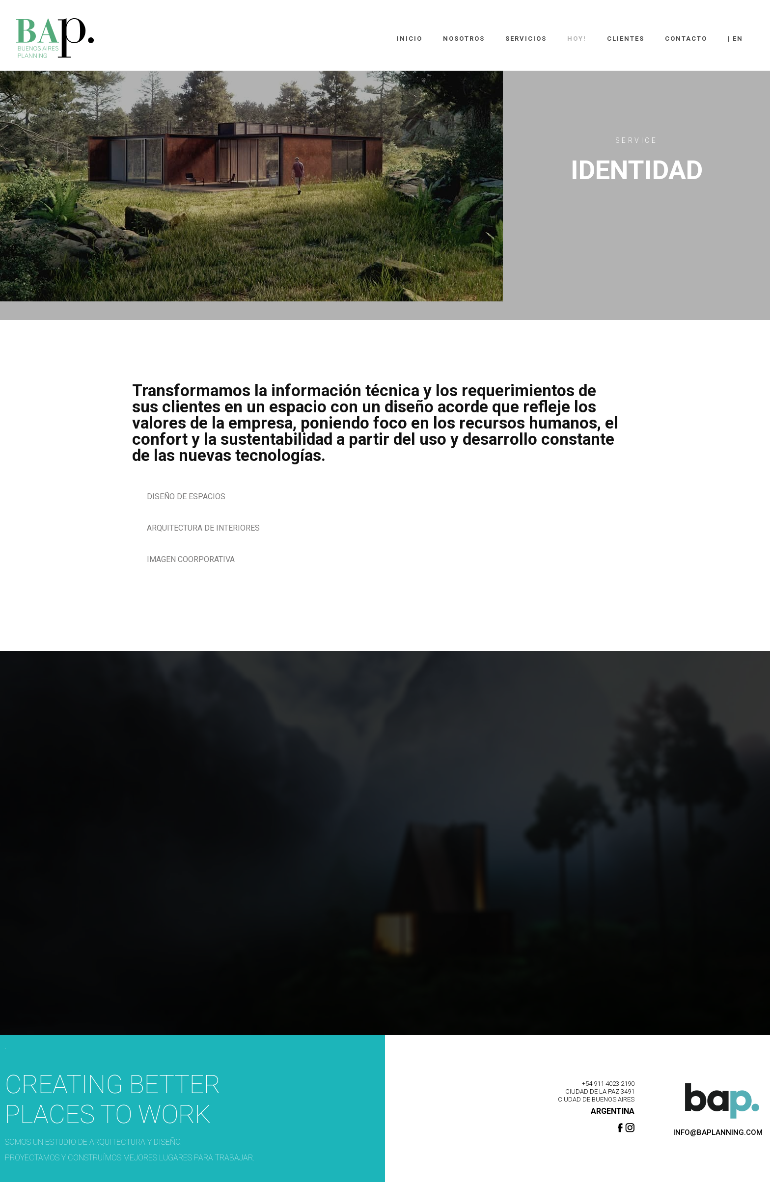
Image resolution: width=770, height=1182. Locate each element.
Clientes (625, 38)
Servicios (526, 38)
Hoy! (576, 38)
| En (735, 38)
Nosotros (464, 38)
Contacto (686, 38)
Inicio (409, 38)
